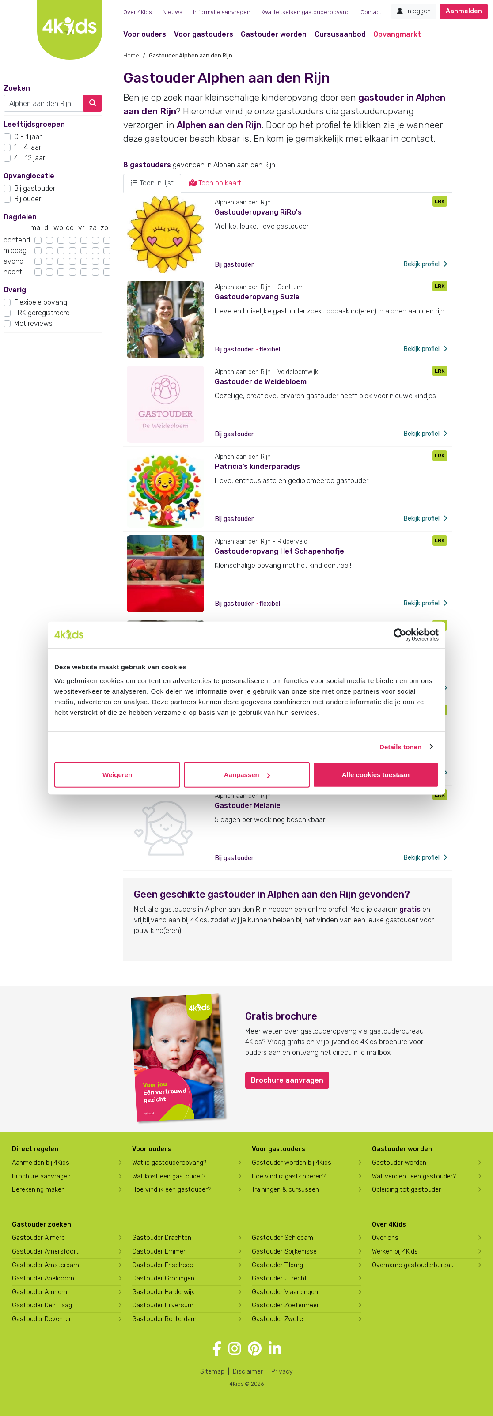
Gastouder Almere (38, 1238)
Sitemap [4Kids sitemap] (212, 1371)
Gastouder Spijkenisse (284, 1251)
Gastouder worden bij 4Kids (291, 1163)
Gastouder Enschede (162, 1265)
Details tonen (400, 746)
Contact (370, 12)
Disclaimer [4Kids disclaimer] (248, 1371)
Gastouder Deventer (41, 1319)
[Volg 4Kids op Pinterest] (255, 1348)
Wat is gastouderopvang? (169, 1163)
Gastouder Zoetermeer (285, 1305)
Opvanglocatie (29, 176)
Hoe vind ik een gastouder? (171, 1189)
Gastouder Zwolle (277, 1319)
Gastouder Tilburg (277, 1265)
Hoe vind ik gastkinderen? (289, 1176)
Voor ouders (144, 34)
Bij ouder (27, 199)
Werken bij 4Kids (395, 1251)
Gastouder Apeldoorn (43, 1278)
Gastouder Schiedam (282, 1238)
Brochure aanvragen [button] (287, 1080)
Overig (15, 290)
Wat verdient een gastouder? (414, 1176)
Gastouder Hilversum (162, 1305)
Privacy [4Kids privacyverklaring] (282, 1371)
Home (131, 55)
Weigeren (117, 774)
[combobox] (44, 103)
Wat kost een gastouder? (168, 1176)
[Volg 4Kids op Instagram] (234, 1348)
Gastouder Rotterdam (164, 1319)
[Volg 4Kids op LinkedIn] (275, 1348)
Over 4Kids (137, 12)
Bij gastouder (34, 188)
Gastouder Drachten (161, 1238)
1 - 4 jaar (27, 147)
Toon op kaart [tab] (215, 183)
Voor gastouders (203, 34)
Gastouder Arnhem (39, 1292)
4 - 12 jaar (29, 158)
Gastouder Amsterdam (45, 1265)
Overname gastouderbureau (413, 1265)
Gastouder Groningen (163, 1278)
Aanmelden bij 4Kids (40, 1163)
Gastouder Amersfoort (45, 1251)
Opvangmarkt (397, 34)
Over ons (385, 1238)
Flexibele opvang (40, 302)
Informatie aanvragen (221, 12)
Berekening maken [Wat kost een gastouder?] (38, 1189)
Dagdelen (20, 217)
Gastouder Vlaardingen (285, 1292)
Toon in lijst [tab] (152, 183)
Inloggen (414, 11)
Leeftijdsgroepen (34, 124)
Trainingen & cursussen (285, 1189)
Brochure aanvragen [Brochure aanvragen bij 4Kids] (41, 1176)
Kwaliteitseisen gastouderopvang (305, 12)
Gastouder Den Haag (42, 1305)
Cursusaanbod (340, 34)
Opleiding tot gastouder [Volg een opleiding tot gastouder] (406, 1189)
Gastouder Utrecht (279, 1278)
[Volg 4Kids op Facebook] (216, 1348)
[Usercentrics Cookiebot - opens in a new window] (400, 634)
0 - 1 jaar (28, 136)
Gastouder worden (274, 34)
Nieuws (172, 12)
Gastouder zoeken (41, 1224)
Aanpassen (247, 774)
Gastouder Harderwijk (163, 1292)
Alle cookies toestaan (376, 774)
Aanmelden (464, 11)
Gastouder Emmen (159, 1251)
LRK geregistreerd (42, 313)
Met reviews (33, 323)
